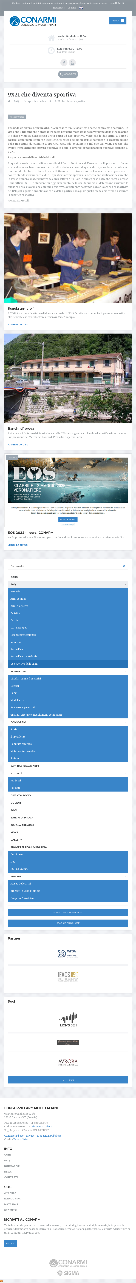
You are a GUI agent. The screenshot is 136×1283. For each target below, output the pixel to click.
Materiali (11, 1204)
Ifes (12, 861)
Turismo (16, 876)
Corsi (14, 577)
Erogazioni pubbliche (49, 1135)
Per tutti (15, 787)
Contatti (72, 7)
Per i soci (15, 780)
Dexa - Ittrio (20, 1139)
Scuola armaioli (21, 309)
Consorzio (18, 722)
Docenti (16, 802)
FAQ (13, 584)
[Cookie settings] (1, 1280)
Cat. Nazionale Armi (24, 765)
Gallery (16, 839)
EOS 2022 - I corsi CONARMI (31, 533)
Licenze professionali (23, 634)
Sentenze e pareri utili (23, 707)
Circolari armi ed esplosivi (25, 678)
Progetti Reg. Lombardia (28, 847)
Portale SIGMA (18, 868)
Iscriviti (10, 1243)
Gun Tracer (17, 854)
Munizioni (16, 642)
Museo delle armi (20, 883)
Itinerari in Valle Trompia (25, 890)
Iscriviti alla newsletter (68, 912)
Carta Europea (18, 627)
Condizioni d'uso (14, 1135)
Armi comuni (18, 598)
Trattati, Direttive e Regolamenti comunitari (36, 714)
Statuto (14, 758)
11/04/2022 (12, 458)
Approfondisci (18, 324)
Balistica (15, 613)
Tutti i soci (68, 1080)
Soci (13, 810)
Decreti (14, 685)
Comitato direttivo (21, 744)
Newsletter (59, 7)
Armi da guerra (19, 606)
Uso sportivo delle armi (24, 663)
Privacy (30, 1135)
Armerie (15, 591)
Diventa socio (20, 795)
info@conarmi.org (41, 1126)
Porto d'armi (17, 649)
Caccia (14, 620)
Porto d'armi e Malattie (23, 656)
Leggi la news (18, 545)
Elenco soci (12, 1198)
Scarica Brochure (68, 923)
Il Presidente (18, 736)
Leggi (13, 693)
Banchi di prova (21, 429)
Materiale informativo (23, 751)
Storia (13, 729)
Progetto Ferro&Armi (22, 898)
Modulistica (17, 700)
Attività (16, 773)
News (14, 832)
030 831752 (68, 74)
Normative (18, 671)
